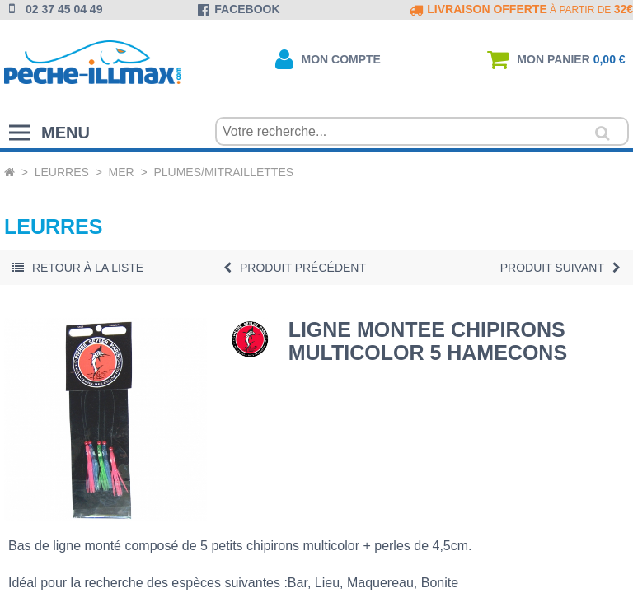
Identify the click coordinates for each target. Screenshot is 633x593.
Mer (121, 172)
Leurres (62, 172)
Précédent (294, 267)
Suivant (560, 267)
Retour (77, 267)
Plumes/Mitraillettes (223, 172)
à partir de (520, 10)
